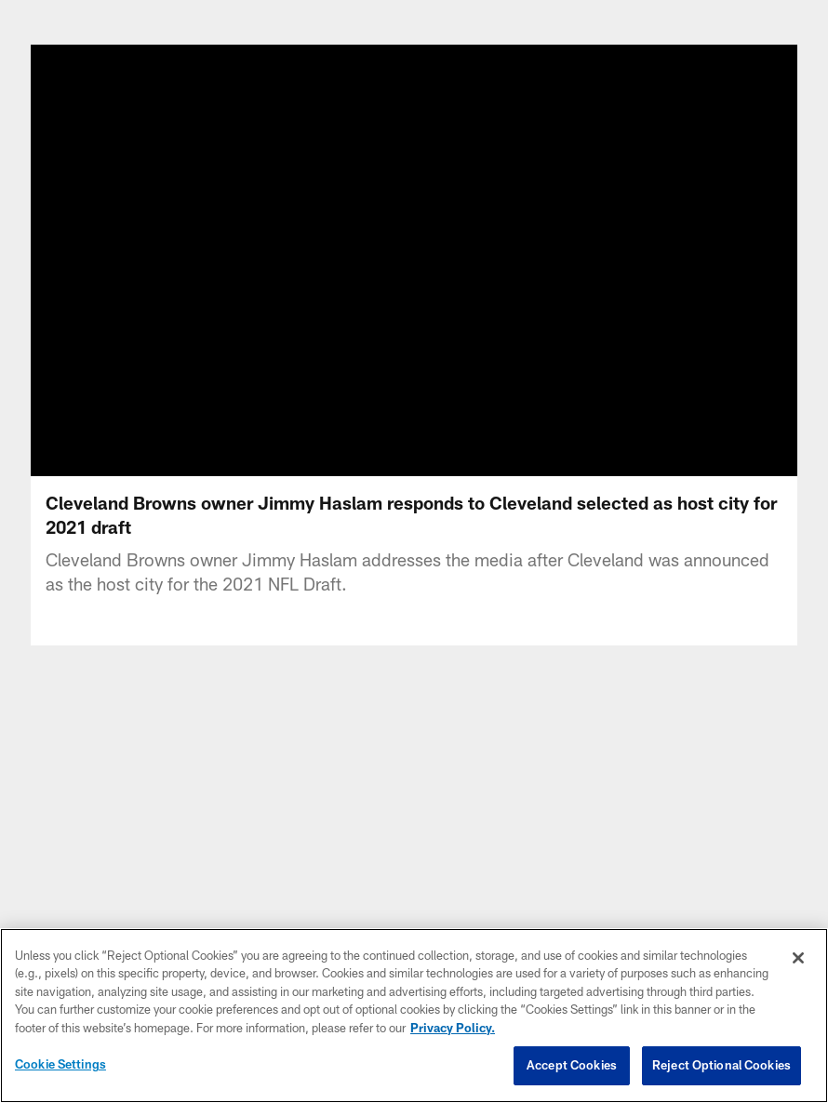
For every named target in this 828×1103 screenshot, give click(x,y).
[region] (414, 1015)
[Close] (798, 957)
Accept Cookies (572, 1064)
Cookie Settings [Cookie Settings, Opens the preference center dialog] (60, 1063)
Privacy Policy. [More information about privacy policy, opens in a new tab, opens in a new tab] (452, 1027)
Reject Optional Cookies (721, 1064)
